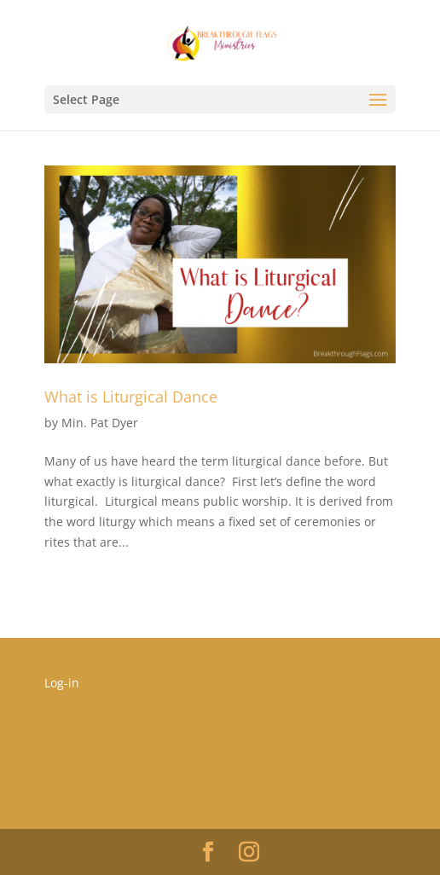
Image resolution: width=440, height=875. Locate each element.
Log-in (61, 683)
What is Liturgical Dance (130, 396)
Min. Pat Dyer (99, 422)
